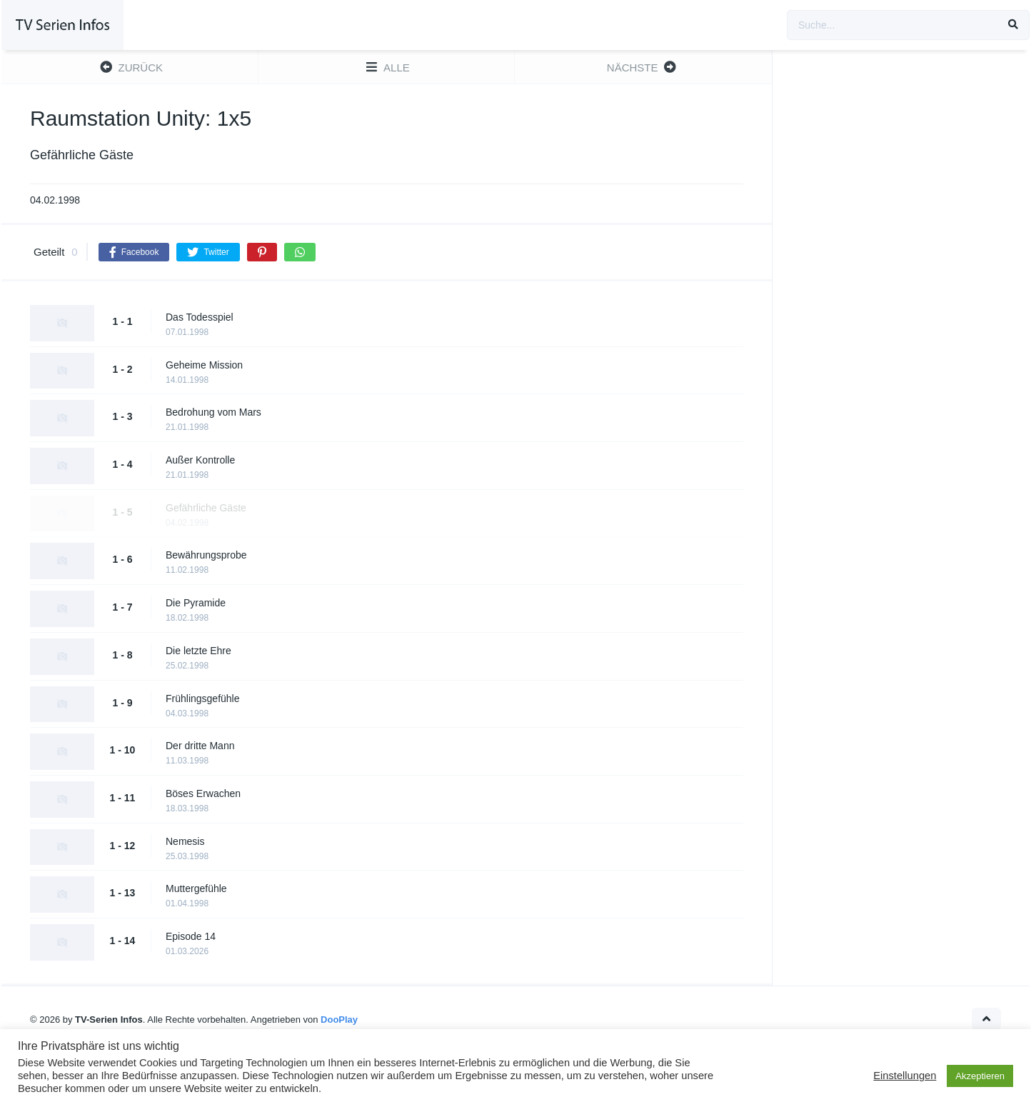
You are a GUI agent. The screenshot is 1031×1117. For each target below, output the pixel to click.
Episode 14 (191, 936)
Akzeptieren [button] (980, 1076)
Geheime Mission (204, 365)
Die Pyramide (196, 602)
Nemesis (185, 841)
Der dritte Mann (200, 745)
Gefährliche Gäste (206, 508)
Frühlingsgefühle (203, 698)
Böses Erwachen (203, 793)
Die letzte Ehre (198, 650)
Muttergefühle (196, 888)
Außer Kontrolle (200, 460)
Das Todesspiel (199, 317)
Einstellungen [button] (904, 1075)
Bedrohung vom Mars (213, 412)
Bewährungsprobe (206, 555)
